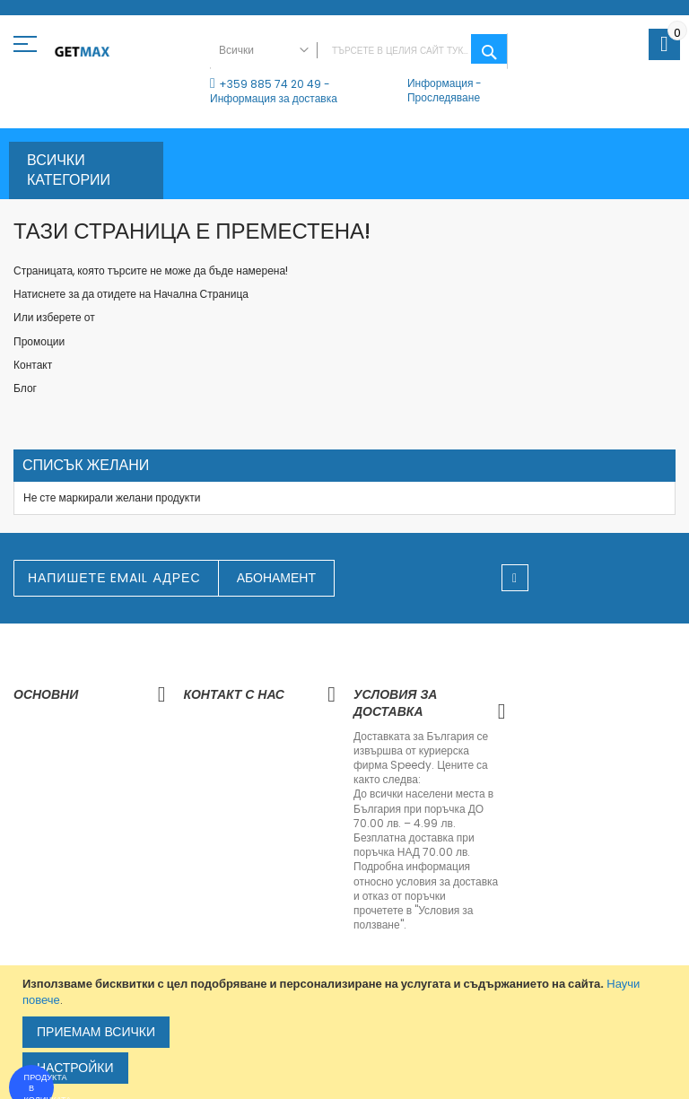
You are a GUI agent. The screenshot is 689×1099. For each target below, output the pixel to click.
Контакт (32, 364)
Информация (440, 83)
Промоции (39, 341)
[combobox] (359, 51)
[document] (346, 1032)
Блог (25, 388)
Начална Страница (201, 293)
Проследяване (443, 97)
